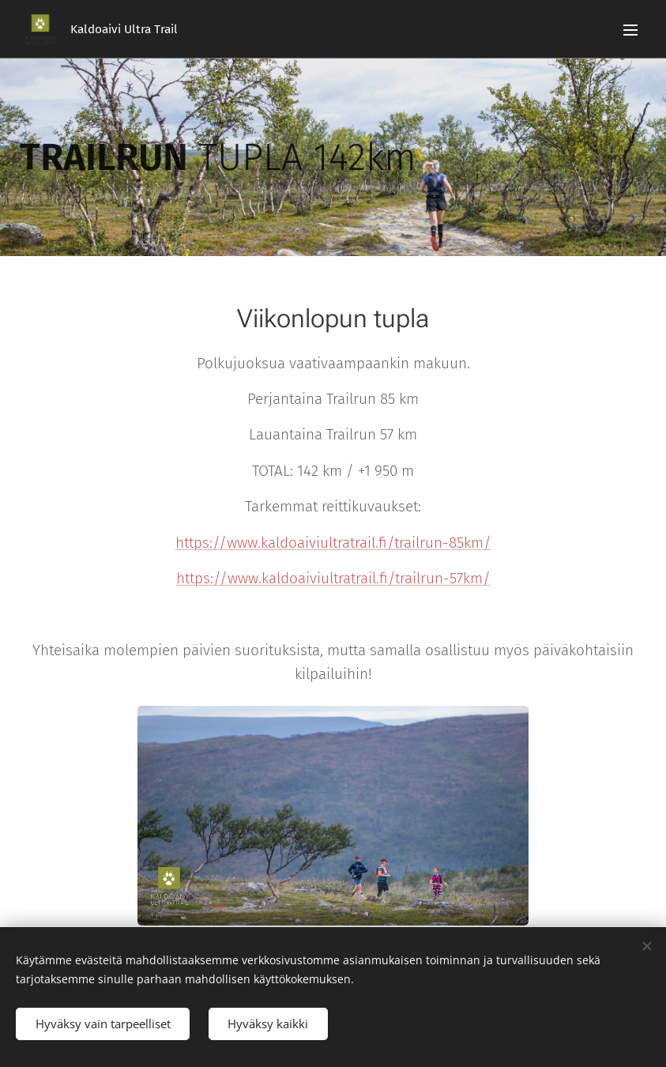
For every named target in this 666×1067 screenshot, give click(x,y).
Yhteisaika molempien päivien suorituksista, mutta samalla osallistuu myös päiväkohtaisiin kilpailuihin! (333, 662)
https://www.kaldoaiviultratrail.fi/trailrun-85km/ (333, 543)
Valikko (630, 30)
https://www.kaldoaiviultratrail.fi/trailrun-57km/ (333, 578)
